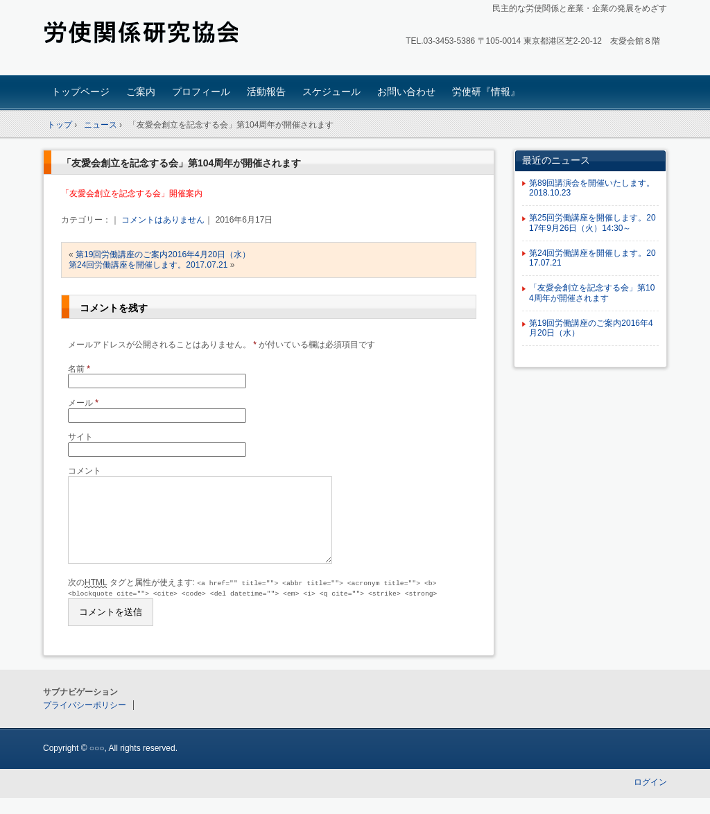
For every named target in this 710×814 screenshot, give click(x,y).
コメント (84, 471)
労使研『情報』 (486, 91)
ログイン (650, 799)
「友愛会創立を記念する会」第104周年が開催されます (181, 162)
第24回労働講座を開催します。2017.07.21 (148, 265)
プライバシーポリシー (84, 722)
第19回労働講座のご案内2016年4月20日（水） (163, 254)
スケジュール (331, 91)
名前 (79, 369)
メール (83, 403)
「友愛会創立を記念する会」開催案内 (131, 193)
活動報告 (266, 91)
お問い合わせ (406, 91)
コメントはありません (163, 220)
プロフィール (201, 91)
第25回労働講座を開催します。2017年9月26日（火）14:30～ (592, 223)
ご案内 (140, 91)
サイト (80, 437)
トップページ (80, 91)
